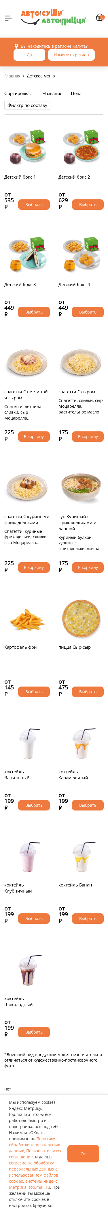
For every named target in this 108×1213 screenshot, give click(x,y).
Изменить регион (71, 55)
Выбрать (34, 204)
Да (29, 55)
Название (52, 93)
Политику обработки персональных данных (34, 1144)
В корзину (34, 436)
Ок (83, 1153)
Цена (76, 93)
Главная (12, 76)
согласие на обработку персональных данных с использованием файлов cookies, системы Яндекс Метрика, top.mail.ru (33, 1175)
